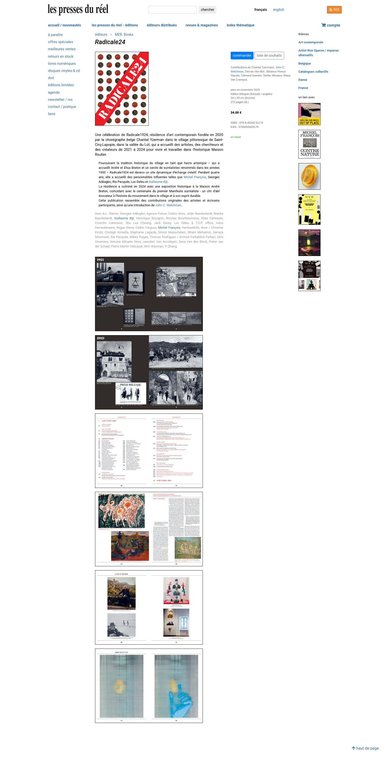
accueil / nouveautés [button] (64, 25)
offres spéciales (60, 42)
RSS (334, 10)
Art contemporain (310, 42)
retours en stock (60, 56)
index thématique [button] (241, 25)
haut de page (365, 748)
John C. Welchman (168, 205)
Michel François (195, 177)
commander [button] (242, 55)
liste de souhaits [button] (269, 55)
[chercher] (172, 10)
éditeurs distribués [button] (162, 25)
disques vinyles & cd (64, 71)
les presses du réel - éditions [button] (115, 25)
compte (331, 25)
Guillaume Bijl (158, 182)
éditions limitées (61, 85)
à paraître (55, 35)
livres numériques (62, 64)
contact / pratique (62, 107)
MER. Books (124, 34)
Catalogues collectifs (313, 71)
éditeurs (101, 34)
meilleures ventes (62, 49)
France (303, 88)
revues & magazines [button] (202, 25)
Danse (302, 80)
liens (51, 114)
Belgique (304, 63)
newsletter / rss (60, 100)
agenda (54, 92)
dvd (51, 78)
